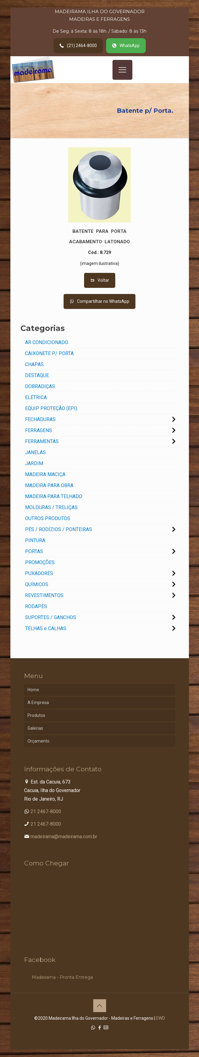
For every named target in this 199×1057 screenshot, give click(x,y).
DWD (160, 1018)
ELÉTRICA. (36, 397)
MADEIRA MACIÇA (45, 474)
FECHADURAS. (41, 419)
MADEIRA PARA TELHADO (53, 496)
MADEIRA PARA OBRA (49, 485)
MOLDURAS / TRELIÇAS (51, 507)
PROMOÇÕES (40, 562)
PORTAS (34, 551)
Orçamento (39, 741)
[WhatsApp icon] (93, 1027)
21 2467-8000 (46, 811)
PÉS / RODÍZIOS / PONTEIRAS (58, 529)
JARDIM (34, 463)
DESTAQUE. (37, 375)
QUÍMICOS (36, 584)
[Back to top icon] (99, 1005)
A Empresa (38, 702)
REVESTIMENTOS (44, 595)
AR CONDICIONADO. (47, 342)
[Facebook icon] (99, 1027)
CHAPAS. (35, 364)
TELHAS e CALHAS (45, 628)
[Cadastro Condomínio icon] (106, 1027)
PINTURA (35, 540)
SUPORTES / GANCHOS (50, 617)
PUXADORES (39, 573)
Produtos (36, 715)
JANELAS (35, 452)
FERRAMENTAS (42, 441)
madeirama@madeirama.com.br (64, 836)
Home (33, 689)
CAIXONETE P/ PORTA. (50, 353)
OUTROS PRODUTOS (47, 518)
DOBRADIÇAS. (40, 386)
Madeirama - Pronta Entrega (62, 977)
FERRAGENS (38, 430)
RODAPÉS (36, 606)
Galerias (35, 728)
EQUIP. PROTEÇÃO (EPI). (51, 408)
